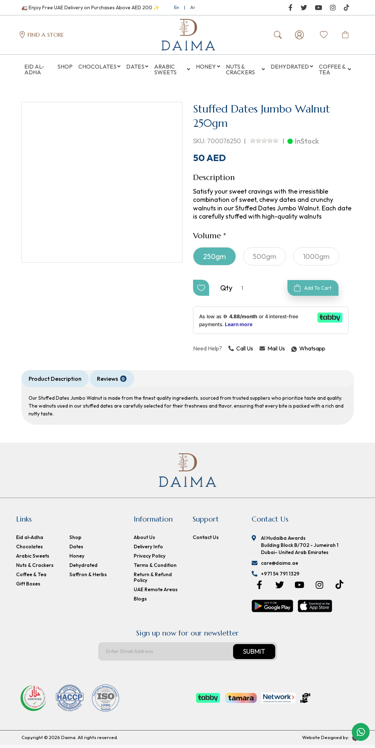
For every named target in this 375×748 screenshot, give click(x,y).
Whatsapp (291, 351)
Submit (254, 654)
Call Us (240, 351)
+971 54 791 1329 (280, 577)
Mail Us (272, 351)
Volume (207, 238)
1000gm (316, 259)
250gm (214, 259)
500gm (264, 259)
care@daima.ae (279, 566)
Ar (192, 7)
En (176, 7)
